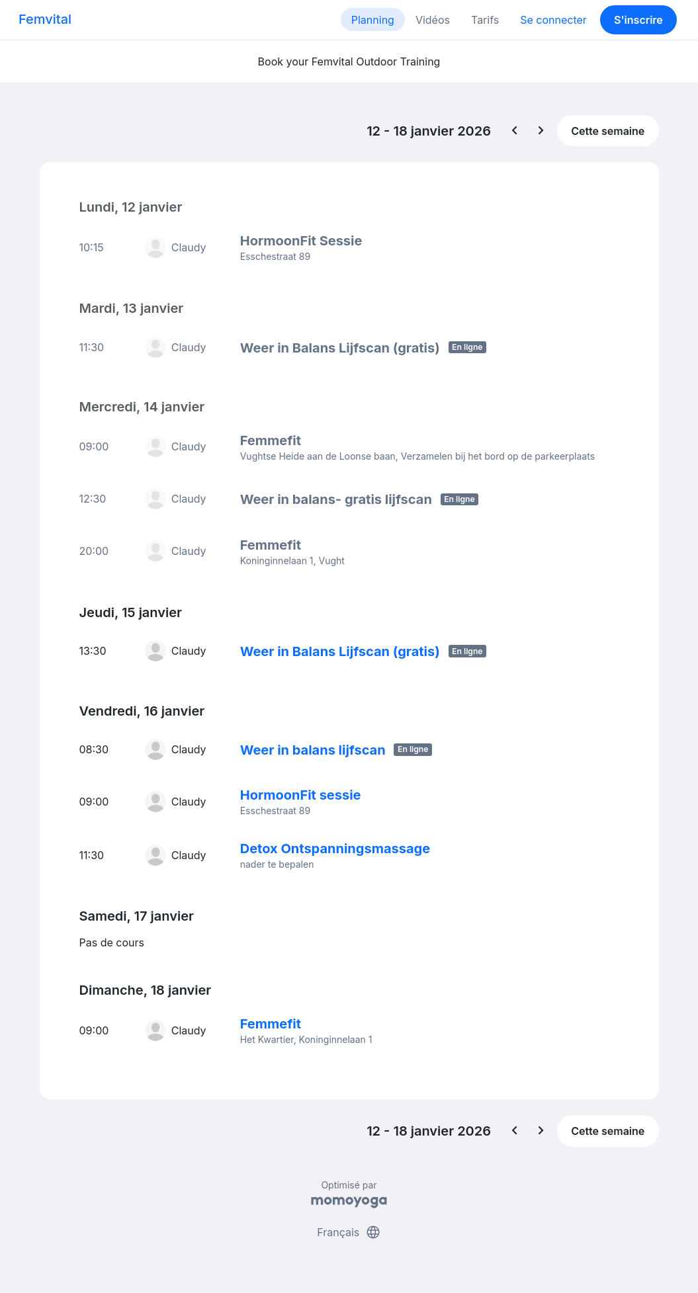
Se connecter (553, 19)
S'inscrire (638, 19)
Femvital (45, 19)
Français (349, 1232)
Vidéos (432, 19)
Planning (372, 19)
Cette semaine (607, 131)
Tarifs (485, 19)
